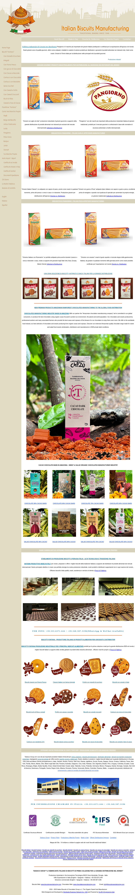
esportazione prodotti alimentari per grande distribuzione (78, 856)
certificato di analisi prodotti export (107, 856)
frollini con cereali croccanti (89, 851)
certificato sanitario (28, 858)
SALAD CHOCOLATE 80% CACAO (63, 542)
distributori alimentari (104, 757)
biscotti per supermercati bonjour (97, 854)
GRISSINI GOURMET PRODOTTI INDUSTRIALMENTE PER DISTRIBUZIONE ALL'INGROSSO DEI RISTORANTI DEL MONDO (78, 65)
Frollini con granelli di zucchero (92, 682)
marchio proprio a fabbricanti (68, 759)
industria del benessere (89, 757)
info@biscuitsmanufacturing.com (114, 884)
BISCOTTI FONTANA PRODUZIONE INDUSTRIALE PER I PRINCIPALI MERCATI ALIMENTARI (52, 646)
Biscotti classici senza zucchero (64, 742)
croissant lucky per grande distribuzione (42, 854)
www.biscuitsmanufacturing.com (51, 884)
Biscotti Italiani (26, 850)
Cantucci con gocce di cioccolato (120, 712)
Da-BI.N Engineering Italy (107, 892)
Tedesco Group (45, 837)
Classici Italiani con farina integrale (64, 682)
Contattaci (113, 837)
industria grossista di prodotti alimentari (89, 858)
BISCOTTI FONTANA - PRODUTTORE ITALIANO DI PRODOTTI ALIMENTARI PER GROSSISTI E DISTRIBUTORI (78, 639)
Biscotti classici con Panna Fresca (35, 682)
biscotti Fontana (36, 850)
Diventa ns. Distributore (57, 196)
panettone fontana (29, 853)
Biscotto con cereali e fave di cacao (121, 742)
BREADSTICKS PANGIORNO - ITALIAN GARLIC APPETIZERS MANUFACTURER (78, 133)
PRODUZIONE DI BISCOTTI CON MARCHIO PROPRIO (98, 750)
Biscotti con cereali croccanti (92, 712)
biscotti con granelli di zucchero (52, 850)
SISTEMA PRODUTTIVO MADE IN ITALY (37, 564)
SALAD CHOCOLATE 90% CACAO (35, 542)
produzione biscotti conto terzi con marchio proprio (52, 853)
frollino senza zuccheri (56, 851)
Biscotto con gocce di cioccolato (92, 742)
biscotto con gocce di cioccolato (100, 850)
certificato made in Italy (126, 856)
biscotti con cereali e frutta (71, 851)
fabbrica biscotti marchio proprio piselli (81, 853)
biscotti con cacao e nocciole (120, 850)
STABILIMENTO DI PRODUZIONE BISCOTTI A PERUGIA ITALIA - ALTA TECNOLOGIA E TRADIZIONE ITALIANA (78, 559)
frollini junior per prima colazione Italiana (120, 854)
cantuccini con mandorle (40, 851)
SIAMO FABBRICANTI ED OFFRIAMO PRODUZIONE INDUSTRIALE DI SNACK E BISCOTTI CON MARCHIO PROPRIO (78, 550)
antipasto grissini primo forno (77, 854)
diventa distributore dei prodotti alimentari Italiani (78, 859)
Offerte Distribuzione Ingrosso (99, 837)
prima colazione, (76, 757)
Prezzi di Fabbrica (100, 570)
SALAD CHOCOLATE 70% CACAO (92, 542)
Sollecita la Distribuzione (54, 128)
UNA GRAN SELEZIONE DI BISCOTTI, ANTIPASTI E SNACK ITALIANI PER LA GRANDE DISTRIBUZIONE (78, 273)
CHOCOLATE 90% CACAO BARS (35, 503)
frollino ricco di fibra (105, 851)
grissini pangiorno (61, 854)
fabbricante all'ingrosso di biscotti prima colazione (118, 858)
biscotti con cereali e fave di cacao (122, 851)
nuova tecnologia (43, 759)
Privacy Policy (55, 837)
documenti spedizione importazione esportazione (50, 858)
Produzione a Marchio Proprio (70, 837)
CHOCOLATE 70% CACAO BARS (92, 503)
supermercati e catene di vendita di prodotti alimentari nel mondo (78, 770)
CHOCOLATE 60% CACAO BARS (121, 503)
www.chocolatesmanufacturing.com (84, 884)
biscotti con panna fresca (81, 850)
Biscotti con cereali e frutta (120, 682)
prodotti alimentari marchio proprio (48, 856)
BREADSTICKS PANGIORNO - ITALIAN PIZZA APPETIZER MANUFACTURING (78, 201)
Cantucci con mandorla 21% (35, 742)
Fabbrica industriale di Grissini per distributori (39, 47)
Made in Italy (85, 837)
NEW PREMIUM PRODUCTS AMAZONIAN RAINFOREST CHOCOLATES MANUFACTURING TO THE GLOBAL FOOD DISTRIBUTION (78, 307)
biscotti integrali (68, 850)
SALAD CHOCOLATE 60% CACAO (120, 542)
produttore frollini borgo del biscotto (105, 853)
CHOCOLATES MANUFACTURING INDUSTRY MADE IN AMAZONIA (46, 313)
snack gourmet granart (30, 856)
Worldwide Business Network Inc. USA (75, 892)
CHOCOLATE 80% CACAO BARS (64, 503)
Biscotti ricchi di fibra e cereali (35, 712)
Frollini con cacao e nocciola (64, 712)
